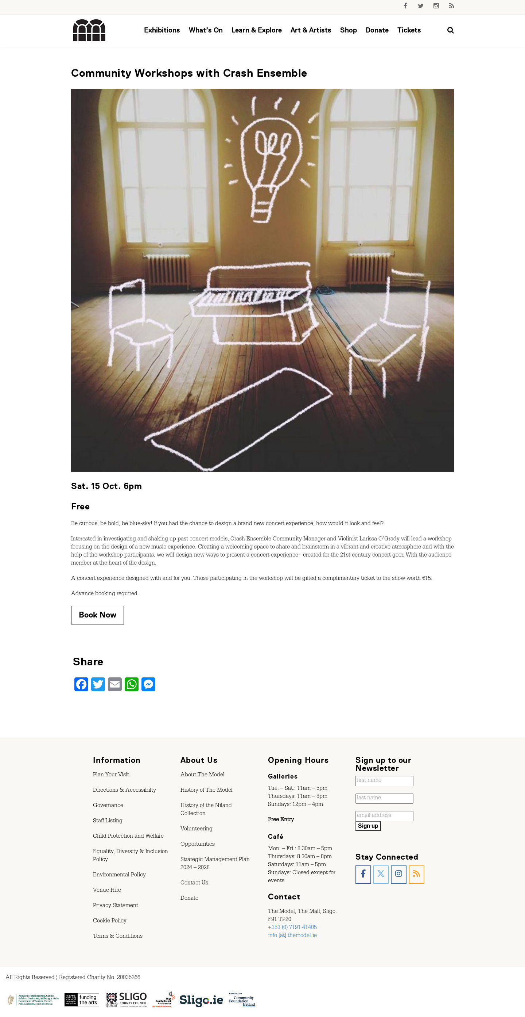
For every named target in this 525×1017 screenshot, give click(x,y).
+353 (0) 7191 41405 (292, 928)
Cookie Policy (110, 922)
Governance (108, 806)
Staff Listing (107, 822)
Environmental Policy (119, 876)
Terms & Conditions (118, 937)
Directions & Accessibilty (124, 791)
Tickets (409, 30)
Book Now (97, 614)
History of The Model (206, 791)
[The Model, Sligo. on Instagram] (399, 874)
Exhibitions (162, 30)
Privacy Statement (115, 906)
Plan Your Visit (111, 776)
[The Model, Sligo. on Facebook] (363, 874)
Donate (377, 30)
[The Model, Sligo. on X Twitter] (381, 874)
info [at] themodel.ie (292, 936)
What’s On (206, 30)
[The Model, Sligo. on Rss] (416, 874)
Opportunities (197, 845)
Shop (348, 30)
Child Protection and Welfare (128, 837)
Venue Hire (107, 891)
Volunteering (196, 830)
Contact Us (194, 884)
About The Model (202, 776)
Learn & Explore (257, 30)
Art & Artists (311, 30)
